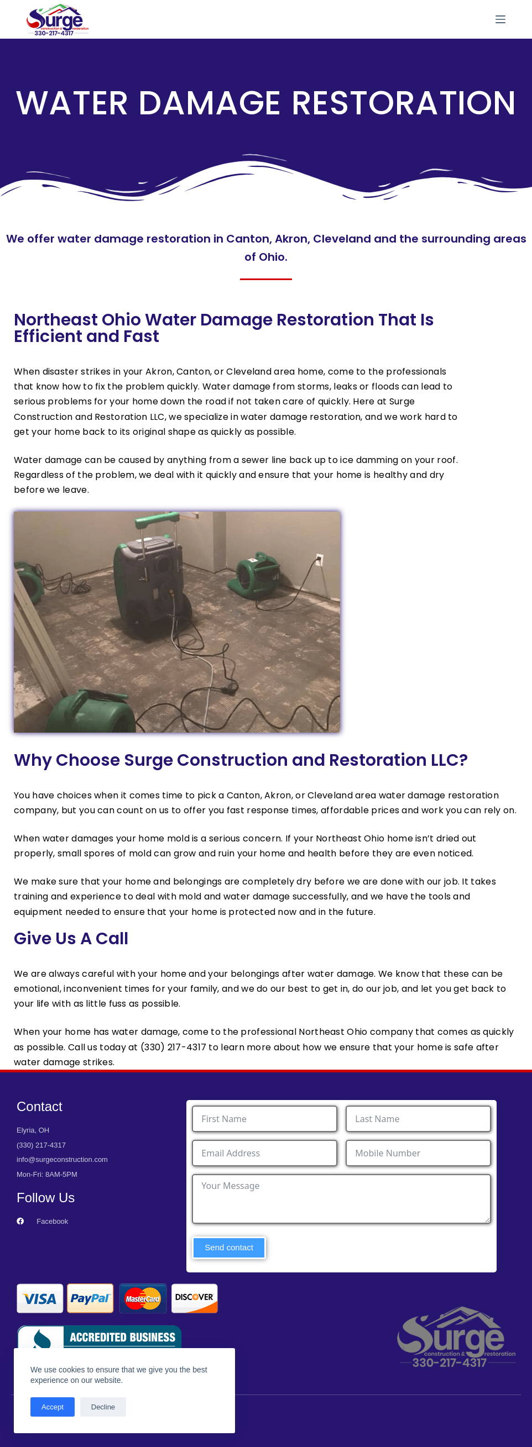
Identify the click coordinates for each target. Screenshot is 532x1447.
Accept (52, 1407)
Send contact (229, 1247)
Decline (103, 1407)
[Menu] (500, 19)
